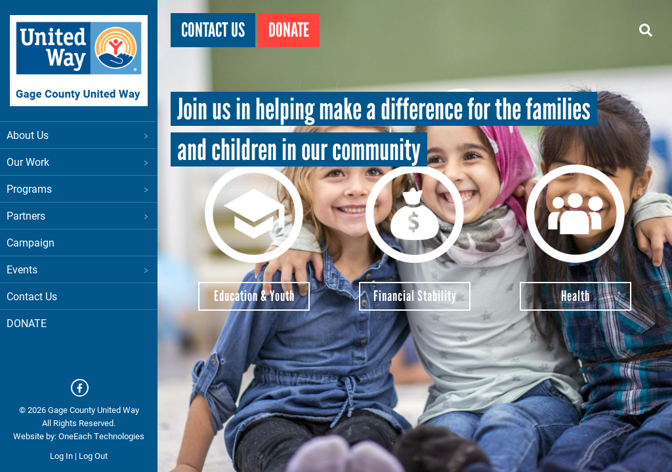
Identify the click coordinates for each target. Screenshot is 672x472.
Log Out (93, 456)
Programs (79, 188)
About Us (79, 135)
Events (79, 269)
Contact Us (32, 296)
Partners (79, 215)
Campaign (30, 242)
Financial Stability (415, 296)
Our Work (79, 161)
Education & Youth (254, 296)
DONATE (27, 323)
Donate (288, 30)
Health (575, 296)
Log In (61, 456)
